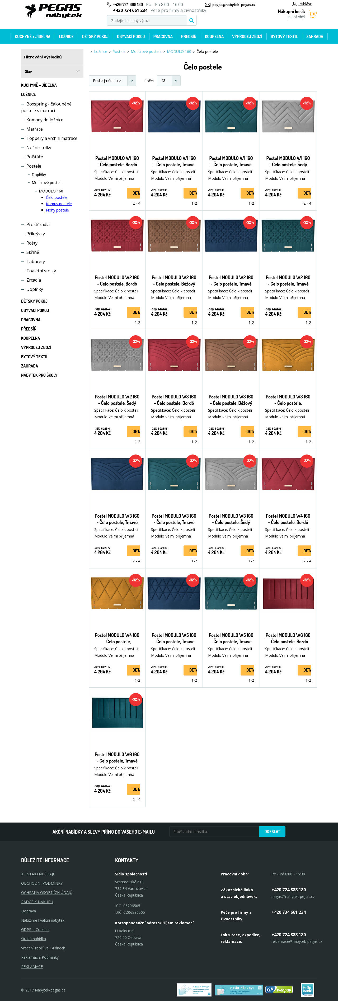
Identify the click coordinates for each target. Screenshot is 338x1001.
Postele (33, 166)
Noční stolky (38, 147)
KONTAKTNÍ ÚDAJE (38, 873)
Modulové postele (47, 182)
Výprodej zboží (247, 36)
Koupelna (214, 36)
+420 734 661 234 (288, 912)
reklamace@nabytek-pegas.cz (296, 941)
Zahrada (314, 36)
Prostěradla (38, 224)
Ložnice (66, 36)
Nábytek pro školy (39, 375)
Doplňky (39, 174)
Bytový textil (284, 36)
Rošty (31, 243)
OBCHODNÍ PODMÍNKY (42, 883)
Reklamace (32, 966)
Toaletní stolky (41, 271)
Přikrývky (35, 234)
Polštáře (34, 157)
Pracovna (163, 36)
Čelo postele (56, 197)
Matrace (34, 129)
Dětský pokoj (95, 36)
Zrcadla (33, 280)
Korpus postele (59, 203)
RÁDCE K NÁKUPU (37, 901)
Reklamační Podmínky (40, 957)
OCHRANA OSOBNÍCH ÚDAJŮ (46, 892)
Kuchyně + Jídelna (32, 36)
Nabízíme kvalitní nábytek (42, 920)
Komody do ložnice (44, 120)
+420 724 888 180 (128, 4)
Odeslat (272, 831)
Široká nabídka (33, 938)
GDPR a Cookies (35, 929)
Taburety (35, 261)
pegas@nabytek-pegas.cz (233, 4)
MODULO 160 (51, 191)
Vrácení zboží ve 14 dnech (43, 948)
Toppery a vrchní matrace (51, 138)
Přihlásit (302, 3)
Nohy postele (57, 210)
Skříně (32, 252)
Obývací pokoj (131, 36)
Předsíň (188, 36)
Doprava (28, 910)
